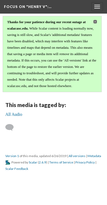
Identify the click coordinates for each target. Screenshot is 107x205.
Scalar (33, 162)
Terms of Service (61, 162)
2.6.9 (42, 162)
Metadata (94, 156)
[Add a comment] (11, 127)
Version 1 (12, 156)
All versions (77, 156)
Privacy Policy (85, 162)
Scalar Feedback (16, 169)
